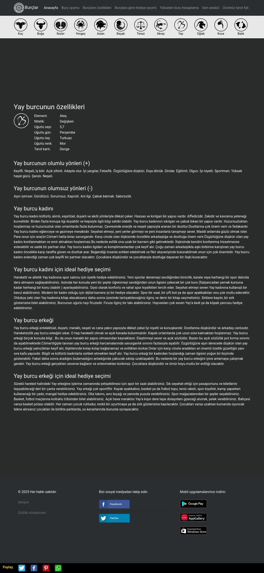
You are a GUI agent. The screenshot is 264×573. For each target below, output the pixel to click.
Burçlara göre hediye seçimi (136, 8)
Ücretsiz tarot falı (235, 8)
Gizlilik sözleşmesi (32, 513)
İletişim (23, 502)
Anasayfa (51, 8)
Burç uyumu (70, 8)
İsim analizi (210, 8)
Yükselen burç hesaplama (179, 8)
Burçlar (26, 8)
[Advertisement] (132, 70)
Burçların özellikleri (97, 8)
